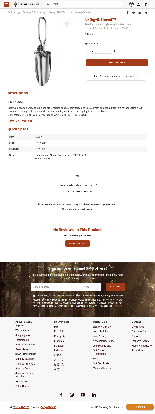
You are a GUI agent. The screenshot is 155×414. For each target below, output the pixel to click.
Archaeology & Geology (19, 12)
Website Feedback (142, 345)
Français (59, 341)
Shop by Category (25, 358)
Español (58, 331)
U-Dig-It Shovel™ (100, 20)
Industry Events (140, 341)
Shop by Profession (25, 363)
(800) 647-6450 (48, 407)
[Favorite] (67, 24)
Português (60, 336)
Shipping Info (22, 335)
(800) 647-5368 (21, 407)
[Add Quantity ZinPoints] (114, 51)
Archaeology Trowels (80, 12)
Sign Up (115, 287)
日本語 (57, 355)
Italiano (58, 350)
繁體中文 (59, 364)
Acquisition (138, 350)
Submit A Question (77, 191)
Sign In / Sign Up (102, 326)
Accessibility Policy (103, 341)
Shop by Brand (23, 368)
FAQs (96, 358)
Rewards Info (22, 349)
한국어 (57, 369)
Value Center (22, 386)
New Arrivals (22, 381)
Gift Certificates (102, 363)
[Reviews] (93, 28)
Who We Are (22, 330)
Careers (136, 336)
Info (56, 326)
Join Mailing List (102, 345)
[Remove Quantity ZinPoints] (87, 51)
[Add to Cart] (117, 62)
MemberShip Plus (102, 368)
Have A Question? (20, 121)
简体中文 (59, 359)
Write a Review (77, 244)
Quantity (91, 44)
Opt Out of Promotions (99, 352)
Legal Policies (100, 331)
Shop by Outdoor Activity (24, 374)
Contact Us (138, 326)
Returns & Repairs (25, 344)
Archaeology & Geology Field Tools (51, 12)
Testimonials (22, 340)
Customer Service (141, 331)
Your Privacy (100, 336)
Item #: (121, 28)
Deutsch (59, 345)
